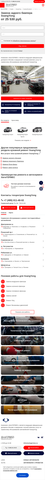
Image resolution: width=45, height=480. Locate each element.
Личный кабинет (34, 447)
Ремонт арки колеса (10, 168)
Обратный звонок (28, 207)
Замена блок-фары (9, 164)
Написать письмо (10, 207)
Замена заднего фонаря (11, 158)
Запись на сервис (39, 1)
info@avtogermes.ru (30, 443)
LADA (3, 460)
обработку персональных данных (24, 41)
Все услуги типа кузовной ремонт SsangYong (19, 154)
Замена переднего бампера (13, 161)
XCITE (3, 463)
